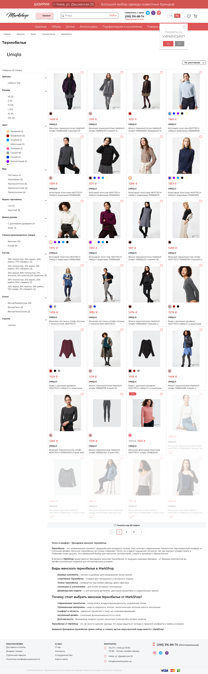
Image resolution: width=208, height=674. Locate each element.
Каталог (40, 15)
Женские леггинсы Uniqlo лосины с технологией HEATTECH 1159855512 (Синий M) (67, 324)
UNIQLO (14, 54)
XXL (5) (11, 118)
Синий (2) (13, 157)
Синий (174, 113)
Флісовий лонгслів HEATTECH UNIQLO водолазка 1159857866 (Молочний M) (64, 259)
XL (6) (10, 113)
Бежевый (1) (14, 131)
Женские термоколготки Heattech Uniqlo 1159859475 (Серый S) (106, 129)
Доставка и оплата (15, 647)
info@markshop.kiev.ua (120, 661)
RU (177, 15)
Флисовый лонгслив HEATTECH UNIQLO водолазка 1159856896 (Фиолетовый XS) (105, 259)
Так (168, 43)
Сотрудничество (63, 655)
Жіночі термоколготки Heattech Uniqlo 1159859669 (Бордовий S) (144, 129)
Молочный (186, 113)
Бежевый (130, 178)
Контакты (60, 651)
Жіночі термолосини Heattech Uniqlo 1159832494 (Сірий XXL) (104, 451)
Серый (90, 113)
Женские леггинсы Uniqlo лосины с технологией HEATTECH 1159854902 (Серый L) (106, 324)
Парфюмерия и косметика (122, 26)
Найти (113, 15)
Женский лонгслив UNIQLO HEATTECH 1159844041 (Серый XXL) (67, 511)
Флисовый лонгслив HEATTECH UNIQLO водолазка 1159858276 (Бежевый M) (144, 195)
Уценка (11, 325)
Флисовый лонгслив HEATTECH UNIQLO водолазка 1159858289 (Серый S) (65, 195)
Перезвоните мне (134, 19)
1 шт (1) (11, 206)
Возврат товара (14, 651)
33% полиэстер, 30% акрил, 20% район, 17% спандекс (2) (24, 260)
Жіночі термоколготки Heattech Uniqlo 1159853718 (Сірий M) (105, 386)
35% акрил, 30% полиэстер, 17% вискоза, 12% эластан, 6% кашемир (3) (27, 274)
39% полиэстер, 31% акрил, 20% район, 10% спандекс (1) (24, 281)
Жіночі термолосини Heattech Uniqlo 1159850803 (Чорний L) (144, 322)
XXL (52, 517)
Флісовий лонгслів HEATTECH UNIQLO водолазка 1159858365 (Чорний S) (104, 195)
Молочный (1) (15, 144)
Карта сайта (61, 659)
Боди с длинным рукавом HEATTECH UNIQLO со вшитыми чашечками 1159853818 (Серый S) (185, 324)
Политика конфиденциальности (23, 659)
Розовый (130, 435)
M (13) (10, 105)
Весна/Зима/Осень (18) (19, 303)
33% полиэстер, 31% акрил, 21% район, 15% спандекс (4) (24, 267)
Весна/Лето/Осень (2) (19, 311)
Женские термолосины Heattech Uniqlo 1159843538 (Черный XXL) (106, 511)
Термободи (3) (15, 179)
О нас (58, 647)
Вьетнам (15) (14, 241)
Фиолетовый (178, 113)
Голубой (170, 113)
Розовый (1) (14, 148)
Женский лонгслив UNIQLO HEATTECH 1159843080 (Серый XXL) (146, 511)
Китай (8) (12, 245)
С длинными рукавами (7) (21, 223)
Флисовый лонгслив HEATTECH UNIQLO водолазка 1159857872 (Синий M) (184, 195)
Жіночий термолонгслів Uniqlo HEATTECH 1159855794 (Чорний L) (185, 258)
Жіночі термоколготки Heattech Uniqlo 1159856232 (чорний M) (144, 258)
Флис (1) (12, 228)
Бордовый (130, 113)
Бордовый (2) (15, 135)
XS (170, 453)
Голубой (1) (14, 140)
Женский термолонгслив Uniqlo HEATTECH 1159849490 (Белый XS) (185, 447)
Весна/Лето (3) (15, 307)
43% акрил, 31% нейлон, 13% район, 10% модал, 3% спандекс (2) (26, 287)
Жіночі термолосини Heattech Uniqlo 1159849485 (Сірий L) (183, 386)
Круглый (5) (14, 210)
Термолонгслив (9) (18, 188)
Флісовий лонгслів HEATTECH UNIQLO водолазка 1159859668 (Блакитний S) (183, 131)
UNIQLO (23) (14, 83)
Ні (179, 43)
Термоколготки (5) (17, 183)
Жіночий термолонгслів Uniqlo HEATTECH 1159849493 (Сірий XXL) (66, 451)
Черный (51, 113)
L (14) (10, 109)
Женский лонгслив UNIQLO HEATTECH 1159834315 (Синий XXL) (185, 511)
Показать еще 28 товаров (128, 525)
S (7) (10, 100)
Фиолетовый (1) (16, 161)
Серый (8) (13, 152)
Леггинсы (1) (14, 175)
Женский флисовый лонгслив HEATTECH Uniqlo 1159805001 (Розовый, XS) (144, 452)
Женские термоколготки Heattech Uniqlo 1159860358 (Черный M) (67, 129)
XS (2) (10, 96)
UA (170, 15)
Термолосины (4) (17, 192)
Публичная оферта (16, 655)
